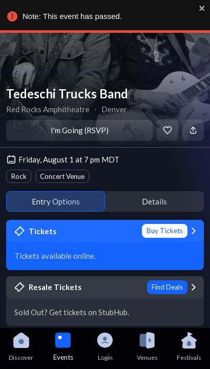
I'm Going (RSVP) (80, 130)
